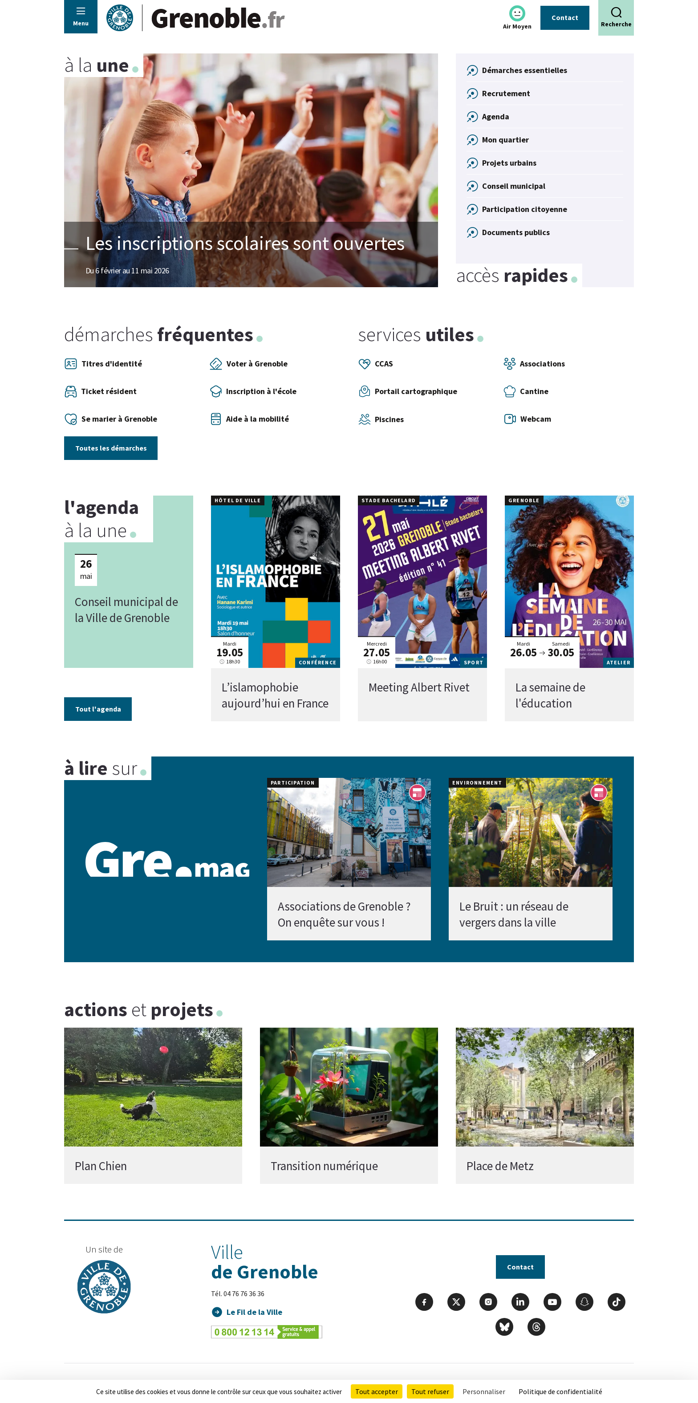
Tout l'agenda (98, 708)
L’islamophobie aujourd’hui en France (275, 695)
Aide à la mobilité (249, 419)
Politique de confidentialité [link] (560, 1391)
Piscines (381, 419)
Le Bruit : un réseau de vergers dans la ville (513, 914)
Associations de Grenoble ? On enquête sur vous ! (344, 914)
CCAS (375, 363)
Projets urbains (509, 163)
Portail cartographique (407, 391)
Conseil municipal (513, 186)
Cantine (525, 391)
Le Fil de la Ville (254, 1312)
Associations (534, 363)
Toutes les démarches (111, 447)
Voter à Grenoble (248, 363)
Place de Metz (500, 1165)
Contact (565, 17)
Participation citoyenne (524, 209)
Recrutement (506, 93)
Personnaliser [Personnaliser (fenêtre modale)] (484, 1391)
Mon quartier (505, 139)
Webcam (527, 419)
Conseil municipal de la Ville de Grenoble (126, 609)
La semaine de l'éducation (550, 695)
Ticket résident (100, 391)
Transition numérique (324, 1165)
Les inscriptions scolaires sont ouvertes (245, 243)
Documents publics (516, 232)
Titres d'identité (103, 363)
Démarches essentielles (524, 70)
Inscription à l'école (252, 391)
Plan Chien (101, 1165)
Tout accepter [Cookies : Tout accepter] (376, 1391)
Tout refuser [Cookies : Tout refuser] (430, 1391)
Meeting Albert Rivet (419, 687)
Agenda (495, 116)
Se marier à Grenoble (110, 419)
